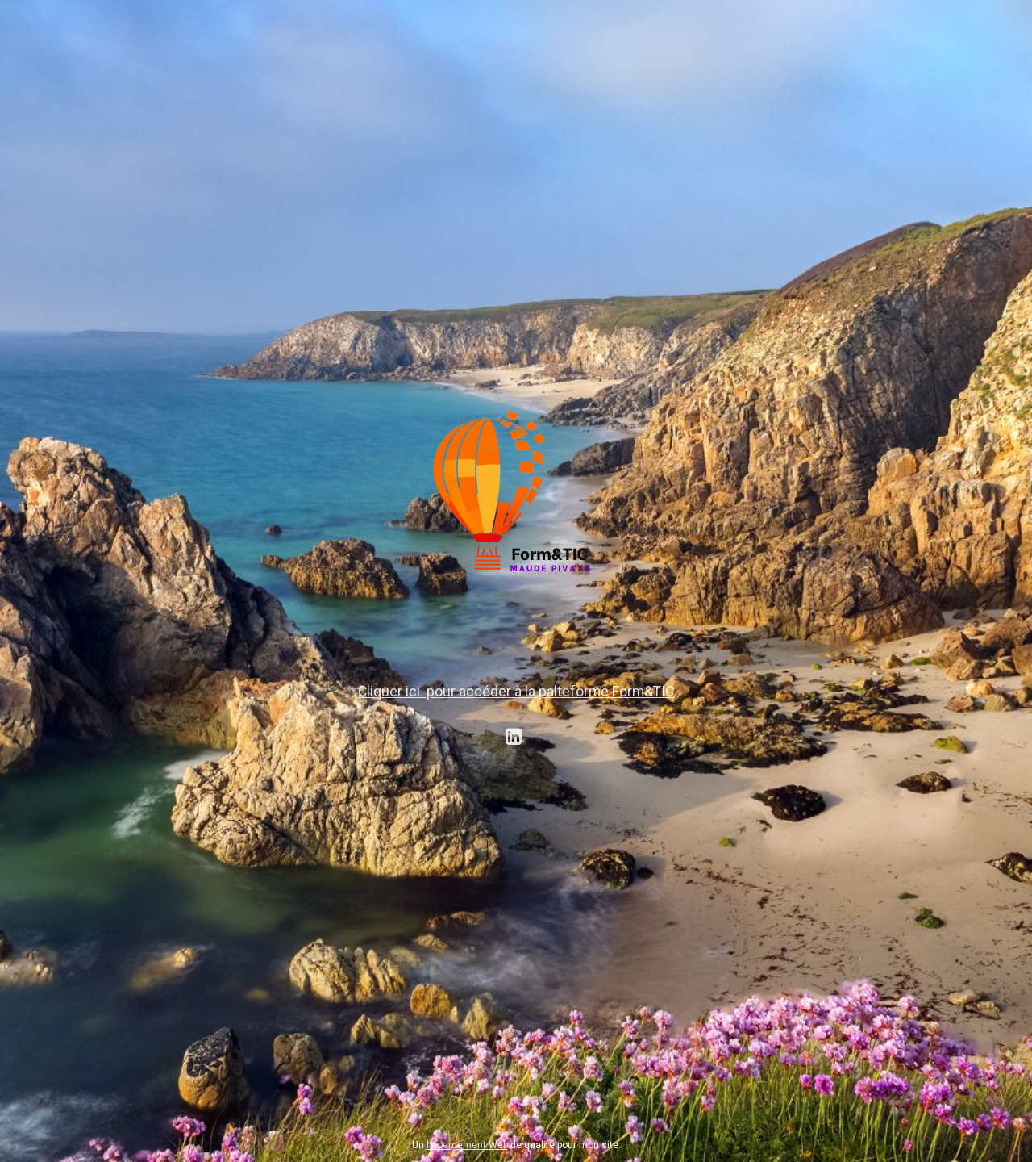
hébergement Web (467, 1145)
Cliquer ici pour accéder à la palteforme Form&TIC (516, 691)
